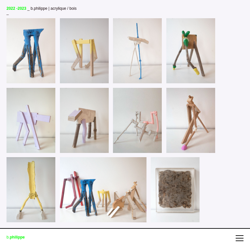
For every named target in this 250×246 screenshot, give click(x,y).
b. (16, 237)
